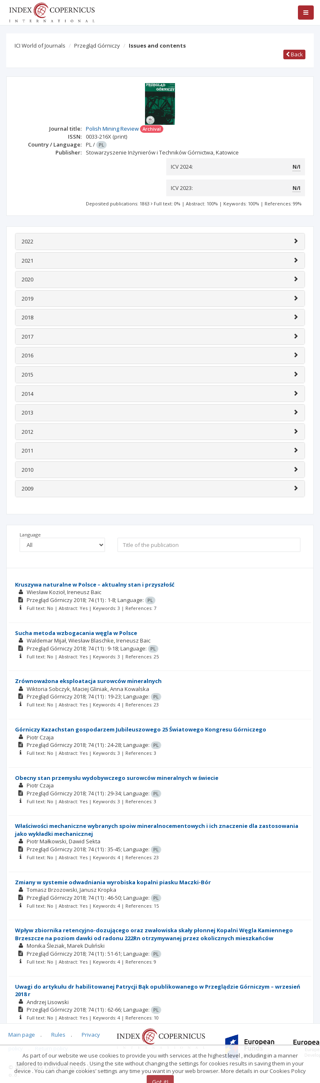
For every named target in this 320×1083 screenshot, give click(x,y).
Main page (21, 1034)
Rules (58, 1034)
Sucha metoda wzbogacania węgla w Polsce (76, 633)
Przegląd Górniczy (97, 45)
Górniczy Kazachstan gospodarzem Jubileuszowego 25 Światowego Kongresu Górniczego (140, 729)
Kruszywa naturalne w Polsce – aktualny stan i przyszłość (95, 584)
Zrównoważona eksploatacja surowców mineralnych (88, 681)
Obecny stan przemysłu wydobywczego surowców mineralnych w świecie (116, 778)
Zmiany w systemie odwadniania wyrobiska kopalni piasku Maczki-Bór (113, 882)
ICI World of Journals (40, 45)
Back (294, 54)
